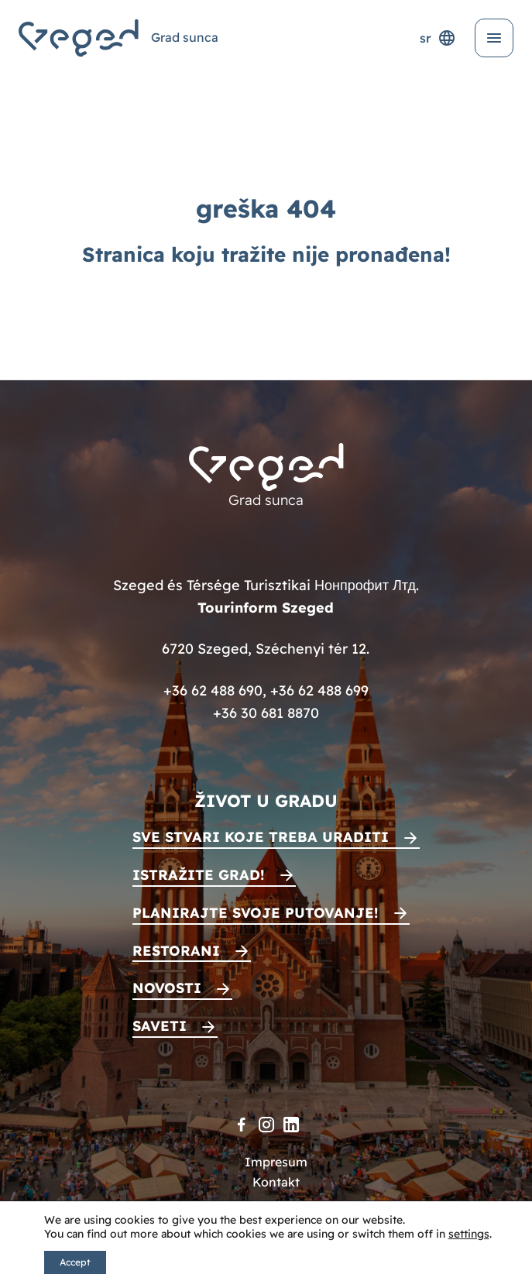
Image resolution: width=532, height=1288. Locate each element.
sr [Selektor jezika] (438, 38)
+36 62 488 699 (319, 690)
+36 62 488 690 (213, 690)
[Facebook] (241, 1124)
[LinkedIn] (291, 1124)
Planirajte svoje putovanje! (255, 913)
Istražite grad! (198, 875)
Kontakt (276, 1182)
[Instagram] (266, 1124)
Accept (75, 1262)
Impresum (276, 1162)
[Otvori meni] (494, 38)
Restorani (176, 951)
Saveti (159, 1026)
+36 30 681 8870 (266, 713)
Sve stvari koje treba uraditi (260, 837)
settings (468, 1234)
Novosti (166, 988)
